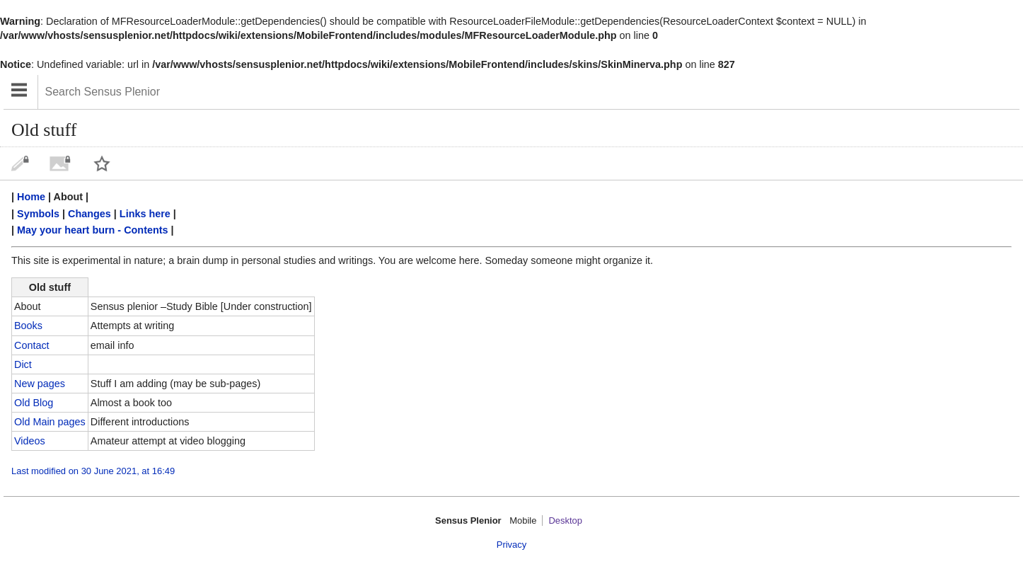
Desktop (565, 520)
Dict (23, 364)
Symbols (38, 213)
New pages (39, 383)
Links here (145, 213)
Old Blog (33, 402)
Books (28, 325)
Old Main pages (50, 421)
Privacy (511, 544)
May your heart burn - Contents (92, 230)
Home (31, 196)
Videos (29, 441)
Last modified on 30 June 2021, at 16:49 (93, 471)
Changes (89, 213)
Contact (32, 345)
